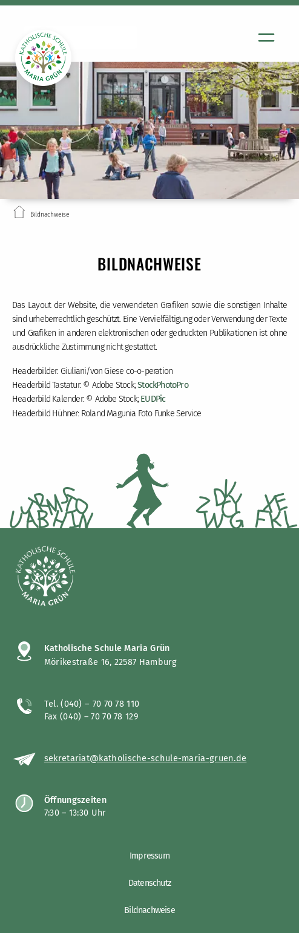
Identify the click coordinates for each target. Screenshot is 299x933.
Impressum (149, 856)
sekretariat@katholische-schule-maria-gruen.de (145, 758)
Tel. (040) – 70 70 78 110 (92, 703)
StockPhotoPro (162, 385)
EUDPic (152, 399)
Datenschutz (149, 883)
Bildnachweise (149, 910)
